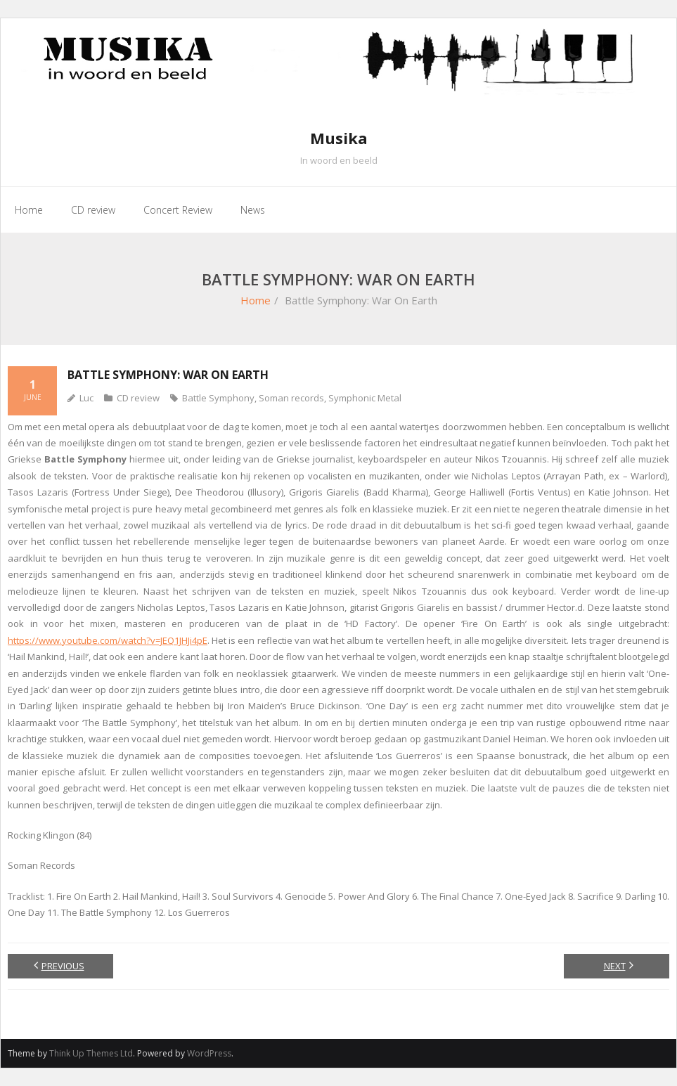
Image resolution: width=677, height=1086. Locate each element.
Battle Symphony (218, 398)
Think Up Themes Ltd (91, 1053)
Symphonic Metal (364, 398)
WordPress (209, 1053)
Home (255, 300)
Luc (86, 398)
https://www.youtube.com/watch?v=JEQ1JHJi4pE (107, 640)
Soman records (291, 398)
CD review (138, 398)
